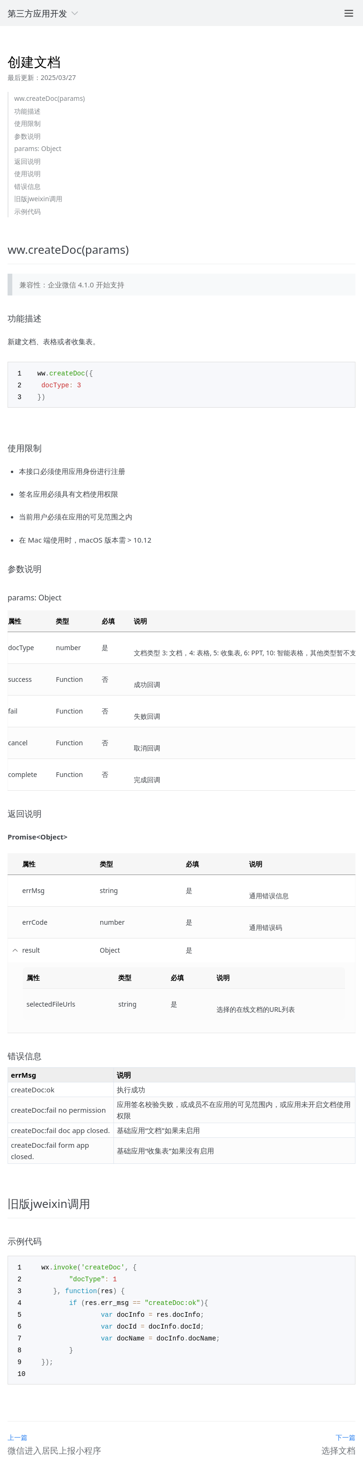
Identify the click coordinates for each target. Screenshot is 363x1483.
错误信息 (27, 186)
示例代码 (27, 211)
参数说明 (27, 136)
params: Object (37, 148)
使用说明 (27, 173)
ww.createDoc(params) (49, 98)
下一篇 (345, 1430)
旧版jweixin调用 (38, 198)
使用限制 (27, 123)
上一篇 (17, 1430)
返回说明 (27, 161)
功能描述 (27, 111)
